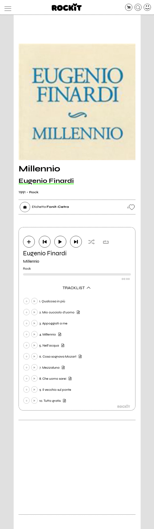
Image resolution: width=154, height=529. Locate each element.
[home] (67, 7)
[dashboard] (147, 7)
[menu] (6, 7)
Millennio (31, 261)
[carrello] (128, 7)
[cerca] (138, 7)
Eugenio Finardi (46, 181)
